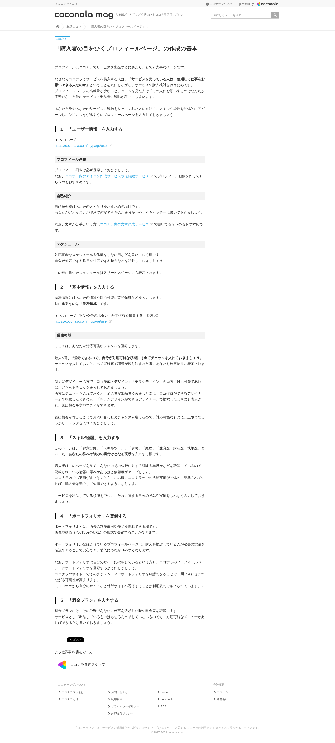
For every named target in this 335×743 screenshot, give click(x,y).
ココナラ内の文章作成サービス (124, 224)
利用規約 (114, 699)
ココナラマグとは (219, 4)
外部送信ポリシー (120, 713)
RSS (161, 706)
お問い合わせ (117, 692)
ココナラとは (68, 699)
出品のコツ (62, 38)
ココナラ (220, 692)
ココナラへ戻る (66, 3)
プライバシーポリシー (123, 706)
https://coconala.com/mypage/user (81, 146)
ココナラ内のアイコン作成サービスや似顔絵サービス (107, 176)
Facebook (165, 699)
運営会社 (220, 699)
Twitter (163, 692)
